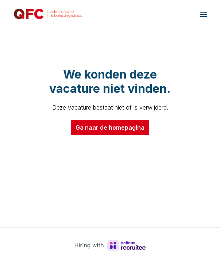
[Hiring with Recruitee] (110, 245)
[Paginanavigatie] (203, 14)
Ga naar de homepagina (110, 127)
